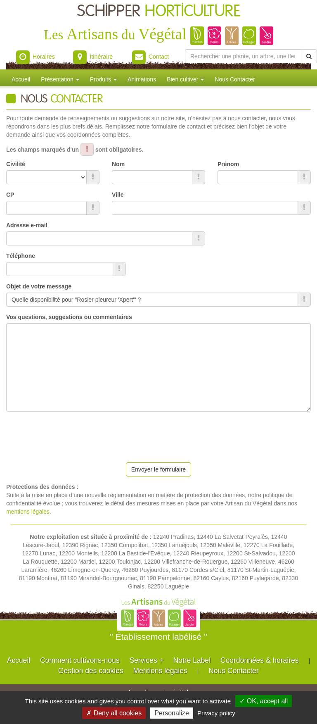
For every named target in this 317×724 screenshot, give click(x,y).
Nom (118, 164)
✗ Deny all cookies (114, 713)
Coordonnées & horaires (259, 660)
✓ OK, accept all (263, 701)
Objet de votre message (38, 286)
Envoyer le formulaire (158, 469)
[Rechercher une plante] (243, 56)
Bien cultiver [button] (185, 79)
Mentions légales (160, 671)
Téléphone (20, 255)
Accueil (21, 79)
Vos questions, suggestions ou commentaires (69, 317)
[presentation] (69, 434)
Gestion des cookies (90, 671)
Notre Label (192, 660)
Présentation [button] (60, 79)
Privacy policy (216, 713)
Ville (118, 194)
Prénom (228, 164)
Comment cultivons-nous (80, 660)
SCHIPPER (158, 11)
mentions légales (28, 511)
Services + (146, 660)
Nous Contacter (235, 79)
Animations (142, 79)
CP (10, 194)
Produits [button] (103, 79)
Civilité (15, 164)
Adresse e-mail (26, 225)
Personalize (171, 713)
